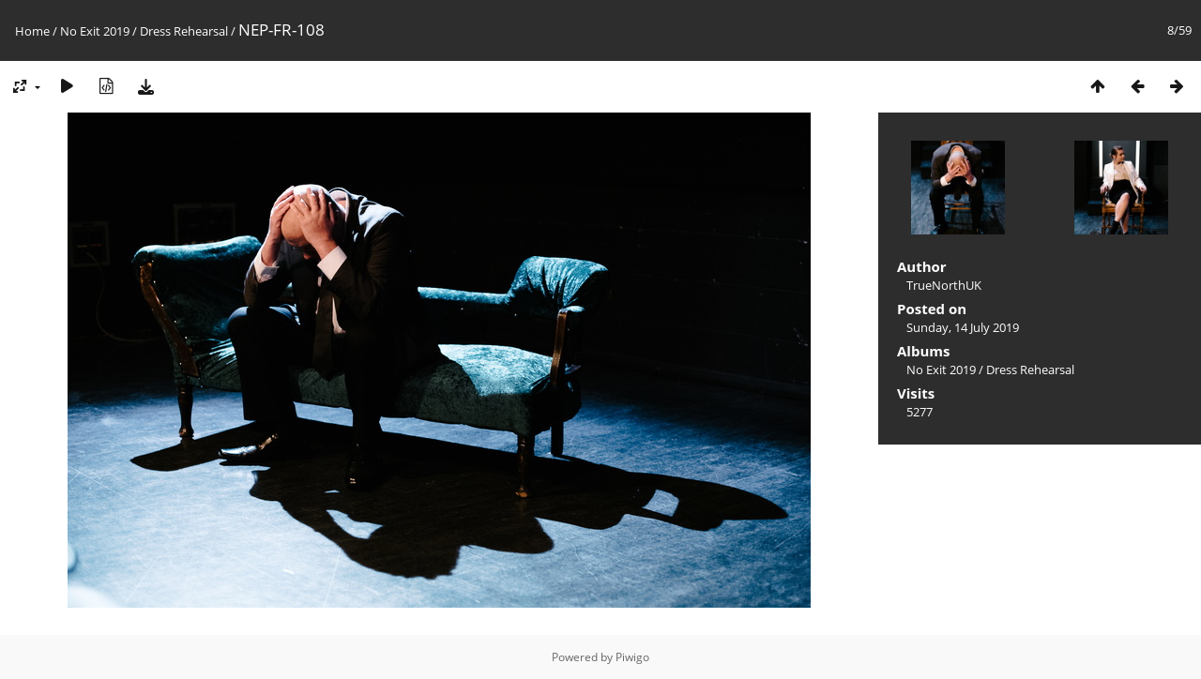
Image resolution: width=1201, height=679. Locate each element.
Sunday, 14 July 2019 (962, 327)
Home (32, 31)
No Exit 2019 (94, 31)
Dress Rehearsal (184, 31)
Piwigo (632, 657)
